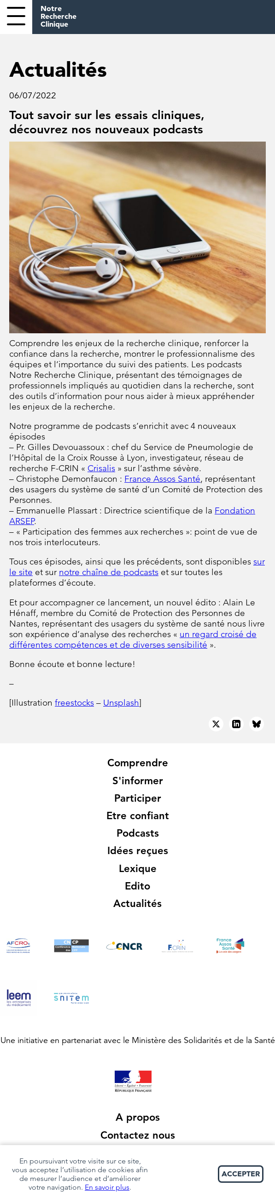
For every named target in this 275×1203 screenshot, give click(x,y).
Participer (137, 798)
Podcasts (138, 833)
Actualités (137, 903)
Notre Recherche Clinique (58, 16)
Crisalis (101, 468)
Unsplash (121, 702)
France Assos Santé (162, 478)
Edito (137, 886)
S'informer (137, 781)
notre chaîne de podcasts (108, 572)
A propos (138, 1117)
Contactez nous (137, 1135)
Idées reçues (137, 850)
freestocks (74, 702)
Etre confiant (137, 816)
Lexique (138, 868)
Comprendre (137, 763)
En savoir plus (107, 1187)
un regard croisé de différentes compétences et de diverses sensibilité (133, 639)
